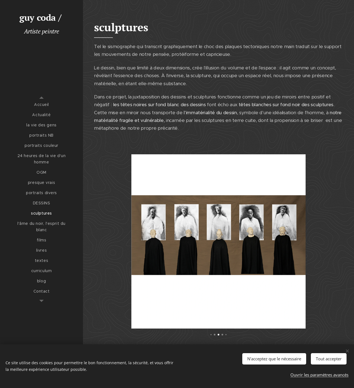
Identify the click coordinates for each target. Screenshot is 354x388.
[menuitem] (41, 104)
